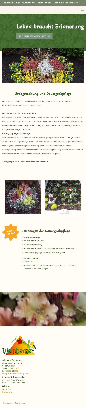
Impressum (7, 403)
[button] (4, 197)
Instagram (7, 392)
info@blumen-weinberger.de (15, 373)
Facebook (6, 389)
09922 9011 (14, 368)
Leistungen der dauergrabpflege (34, 37)
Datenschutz (20, 403)
